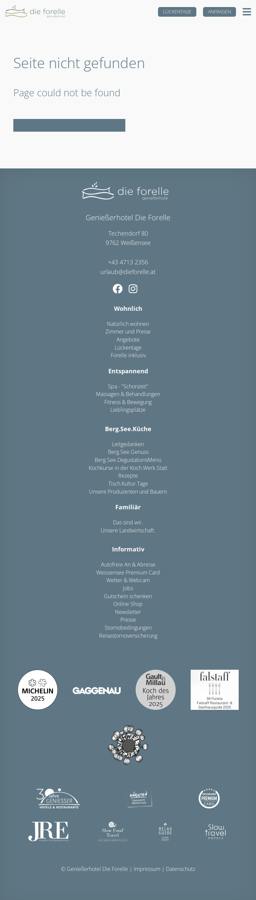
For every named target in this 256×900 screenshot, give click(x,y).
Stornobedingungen (128, 627)
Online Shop (128, 604)
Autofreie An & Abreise (128, 564)
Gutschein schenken (128, 596)
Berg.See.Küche (128, 429)
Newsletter (128, 612)
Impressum (147, 869)
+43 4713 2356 (128, 262)
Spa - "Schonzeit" (128, 386)
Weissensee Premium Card (128, 572)
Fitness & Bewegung (128, 402)
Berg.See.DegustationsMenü (128, 460)
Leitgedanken (128, 444)
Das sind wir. (128, 522)
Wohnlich (128, 308)
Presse (128, 619)
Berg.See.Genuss (128, 452)
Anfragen (219, 11)
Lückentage (177, 11)
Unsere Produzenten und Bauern (128, 491)
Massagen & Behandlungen (128, 394)
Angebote (128, 339)
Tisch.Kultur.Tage (128, 483)
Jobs (128, 588)
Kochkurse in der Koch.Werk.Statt (128, 468)
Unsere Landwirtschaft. (128, 530)
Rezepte (128, 475)
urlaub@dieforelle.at (128, 272)
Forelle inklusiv (128, 355)
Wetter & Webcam (128, 580)
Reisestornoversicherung (128, 635)
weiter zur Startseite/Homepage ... (69, 125)
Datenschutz (180, 869)
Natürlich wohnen (128, 324)
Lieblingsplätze (128, 409)
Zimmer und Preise (128, 331)
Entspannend (128, 371)
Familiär (128, 507)
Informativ (128, 549)
